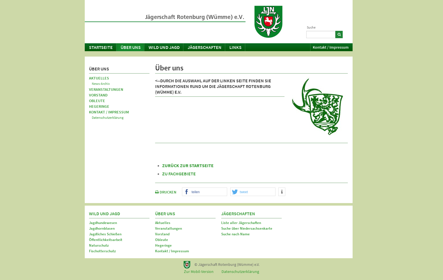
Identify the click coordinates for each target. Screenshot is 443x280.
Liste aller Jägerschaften (241, 222)
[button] (204, 192)
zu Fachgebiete (179, 173)
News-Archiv (101, 83)
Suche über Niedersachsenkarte (246, 228)
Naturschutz (99, 245)
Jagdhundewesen (103, 222)
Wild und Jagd (164, 47)
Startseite (101, 47)
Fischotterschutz (102, 251)
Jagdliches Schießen (105, 234)
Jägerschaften (205, 47)
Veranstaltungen (106, 89)
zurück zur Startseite (188, 165)
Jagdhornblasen (102, 228)
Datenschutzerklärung (107, 117)
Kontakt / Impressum (331, 47)
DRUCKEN (165, 192)
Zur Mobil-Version (199, 271)
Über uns (131, 47)
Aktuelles (99, 78)
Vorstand (98, 95)
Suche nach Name (235, 234)
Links (235, 47)
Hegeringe (99, 106)
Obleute (97, 100)
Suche (311, 27)
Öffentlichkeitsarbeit (105, 239)
